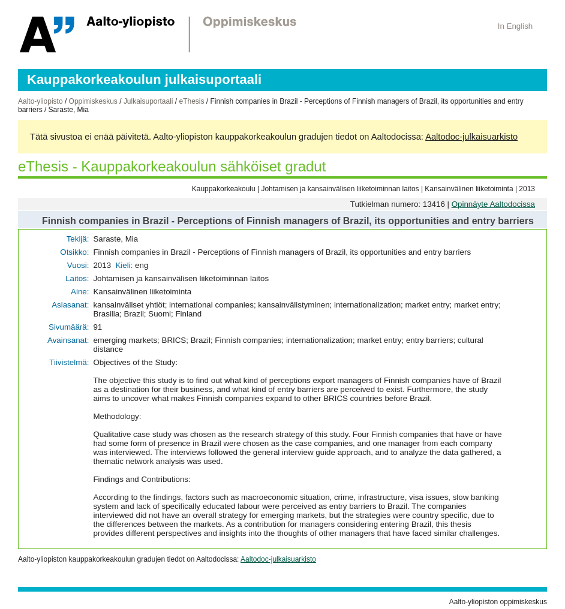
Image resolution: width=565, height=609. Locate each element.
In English (515, 26)
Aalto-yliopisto (40, 101)
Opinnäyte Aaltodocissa (493, 204)
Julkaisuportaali (148, 101)
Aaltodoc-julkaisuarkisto (471, 136)
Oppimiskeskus (93, 101)
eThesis (191, 101)
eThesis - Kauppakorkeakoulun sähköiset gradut (172, 166)
